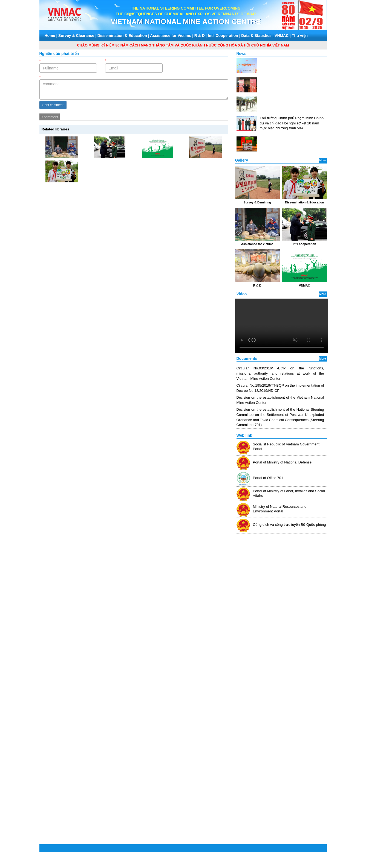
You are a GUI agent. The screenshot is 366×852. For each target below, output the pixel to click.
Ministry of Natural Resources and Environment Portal (280, 508)
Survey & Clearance (76, 35)
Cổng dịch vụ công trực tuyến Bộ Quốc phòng (289, 525)
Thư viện (300, 35)
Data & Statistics (256, 35)
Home (50, 35)
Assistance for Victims (170, 35)
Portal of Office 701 (268, 478)
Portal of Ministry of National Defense (282, 462)
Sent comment (53, 105)
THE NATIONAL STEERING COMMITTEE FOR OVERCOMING (186, 8)
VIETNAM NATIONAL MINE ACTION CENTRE (186, 21)
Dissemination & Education (122, 35)
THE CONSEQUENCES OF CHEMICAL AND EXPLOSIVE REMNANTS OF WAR (186, 14)
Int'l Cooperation (223, 35)
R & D (199, 35)
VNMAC (282, 35)
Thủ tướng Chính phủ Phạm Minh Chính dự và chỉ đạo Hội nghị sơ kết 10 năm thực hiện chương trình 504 (292, 123)
